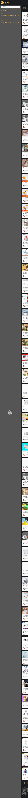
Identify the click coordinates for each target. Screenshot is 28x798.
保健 (11, 15)
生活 (16, 15)
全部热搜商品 (3, 10)
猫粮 (8, 8)
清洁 (8, 15)
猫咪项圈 (4, 8)
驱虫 (1, 8)
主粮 (1, 15)
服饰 (1, 17)
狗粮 (12, 8)
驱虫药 (15, 8)
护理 (13, 15)
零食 (4, 15)
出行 (4, 23)
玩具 (6, 15)
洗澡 (18, 15)
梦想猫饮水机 (25, 8)
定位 (10, 8)
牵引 (4, 17)
